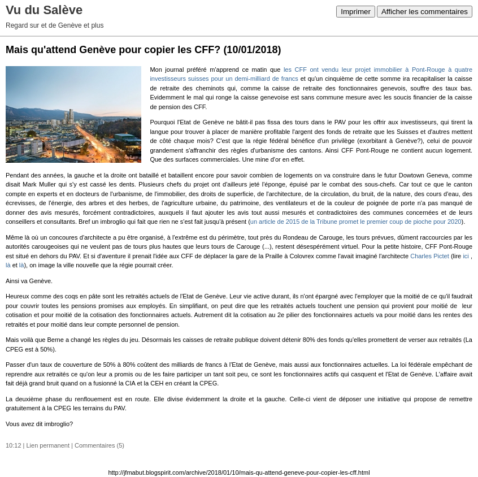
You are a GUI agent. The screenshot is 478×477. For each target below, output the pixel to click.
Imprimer (356, 11)
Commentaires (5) (99, 445)
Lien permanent (48, 445)
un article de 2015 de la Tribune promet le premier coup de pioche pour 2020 (356, 221)
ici (465, 256)
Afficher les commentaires (424, 11)
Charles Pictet (429, 256)
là (9, 265)
